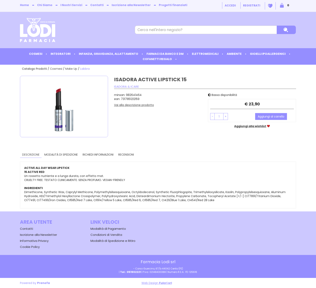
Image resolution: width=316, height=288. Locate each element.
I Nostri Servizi (71, 5)
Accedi (230, 5)
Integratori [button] (61, 54)
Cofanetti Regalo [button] (157, 59)
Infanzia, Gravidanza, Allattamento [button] (108, 54)
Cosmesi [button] (35, 54)
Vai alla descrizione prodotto (134, 105)
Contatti (97, 5)
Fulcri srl (165, 283)
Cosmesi (56, 69)
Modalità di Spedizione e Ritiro (112, 241)
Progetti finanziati (173, 5)
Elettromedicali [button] (205, 54)
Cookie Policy (30, 247)
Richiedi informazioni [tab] (98, 155)
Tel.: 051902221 (130, 272)
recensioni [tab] (126, 155)
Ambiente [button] (234, 54)
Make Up (71, 69)
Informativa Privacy (34, 241)
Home (24, 5)
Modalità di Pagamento (108, 229)
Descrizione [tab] (31, 155)
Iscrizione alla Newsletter (131, 5)
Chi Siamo (44, 5)
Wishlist (270, 6)
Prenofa (43, 283)
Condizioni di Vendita (106, 235)
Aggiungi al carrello (271, 116)
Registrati (251, 5)
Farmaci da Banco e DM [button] (165, 54)
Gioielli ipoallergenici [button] (268, 54)
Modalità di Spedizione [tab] (61, 155)
